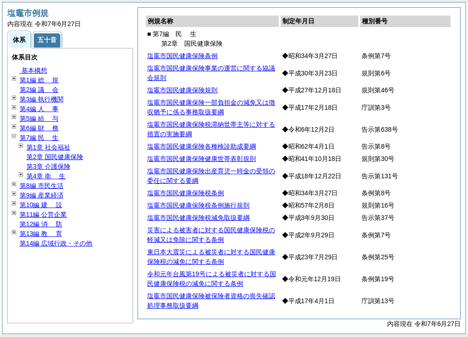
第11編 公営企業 (43, 214)
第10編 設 (41, 205)
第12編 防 (41, 224)
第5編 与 (39, 118)
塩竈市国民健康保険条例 (182, 55)
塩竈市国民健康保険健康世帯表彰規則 (201, 158)
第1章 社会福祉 (48, 147)
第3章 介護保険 (48, 166)
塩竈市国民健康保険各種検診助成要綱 (201, 146)
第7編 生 (39, 137)
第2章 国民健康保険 (55, 156)
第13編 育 (41, 233)
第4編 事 (39, 108)
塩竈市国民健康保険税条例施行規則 (198, 205)
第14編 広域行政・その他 (56, 243)
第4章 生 (46, 176)
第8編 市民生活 (42, 185)
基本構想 (33, 70)
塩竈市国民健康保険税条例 (185, 193)
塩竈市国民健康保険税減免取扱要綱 (198, 217)
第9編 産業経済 (42, 195)
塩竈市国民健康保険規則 (182, 90)
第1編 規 (39, 80)
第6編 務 (39, 128)
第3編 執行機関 (42, 99)
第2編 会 (39, 89)
